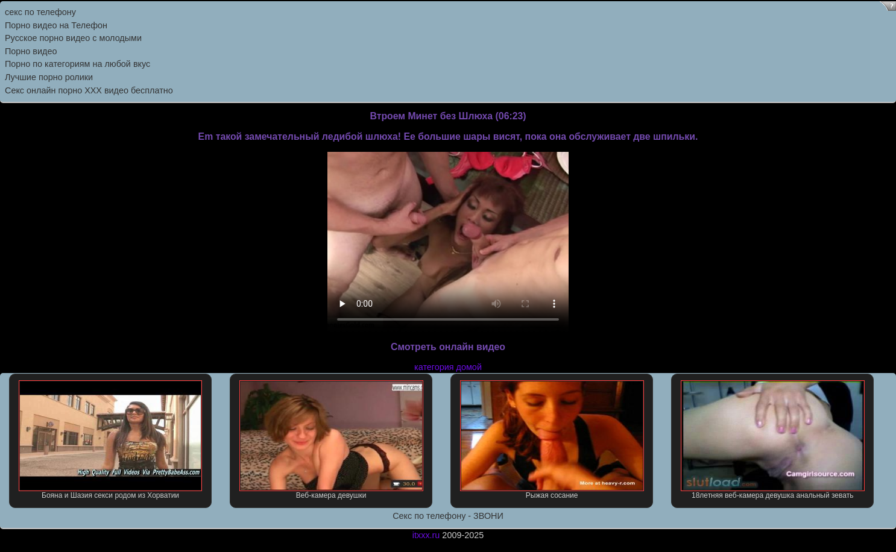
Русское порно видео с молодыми (73, 38)
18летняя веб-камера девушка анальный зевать (773, 440)
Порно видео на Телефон (56, 25)
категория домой (448, 367)
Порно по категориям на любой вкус (77, 64)
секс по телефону (40, 12)
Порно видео (31, 51)
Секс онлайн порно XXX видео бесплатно (89, 90)
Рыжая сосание (552, 440)
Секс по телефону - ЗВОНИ (448, 516)
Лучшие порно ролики (49, 77)
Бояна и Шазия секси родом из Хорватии (111, 440)
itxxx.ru (426, 535)
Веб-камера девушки (331, 440)
